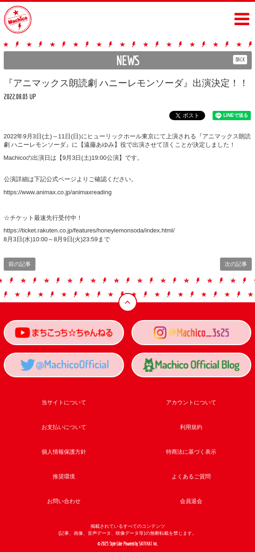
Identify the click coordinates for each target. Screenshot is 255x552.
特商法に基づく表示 (191, 452)
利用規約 (191, 427)
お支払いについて (63, 427)
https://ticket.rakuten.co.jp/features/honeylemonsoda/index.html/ (89, 230)
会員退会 (191, 501)
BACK (240, 59)
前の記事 (19, 264)
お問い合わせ (64, 501)
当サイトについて (63, 402)
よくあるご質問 (191, 476)
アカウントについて (191, 402)
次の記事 (236, 264)
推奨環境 (64, 476)
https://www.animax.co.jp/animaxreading (58, 192)
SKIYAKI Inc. (148, 543)
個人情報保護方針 (63, 452)
